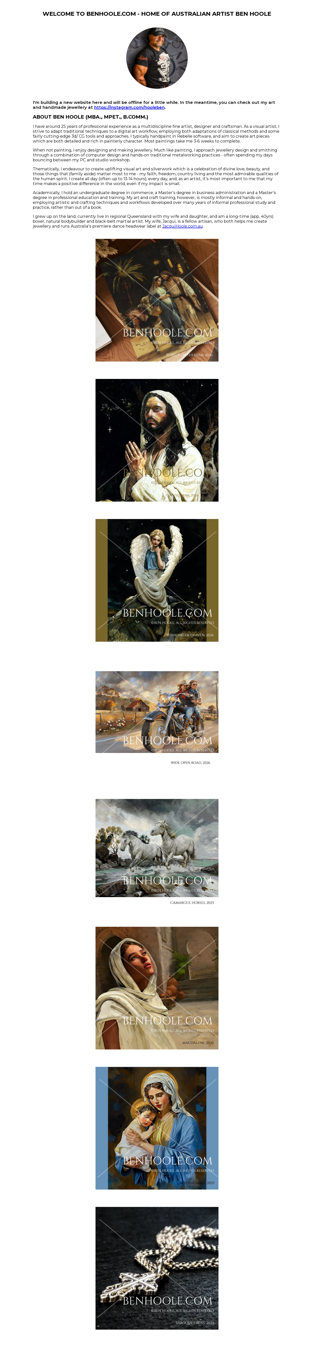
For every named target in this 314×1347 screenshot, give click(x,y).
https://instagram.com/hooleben (129, 107)
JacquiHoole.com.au (182, 226)
